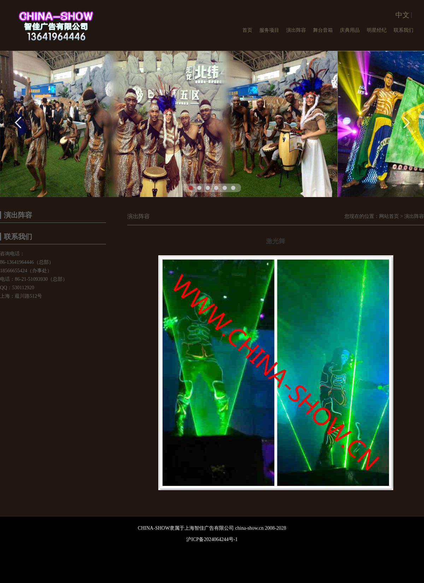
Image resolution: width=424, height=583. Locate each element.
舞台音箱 (323, 30)
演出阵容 (296, 30)
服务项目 (269, 30)
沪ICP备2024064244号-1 (211, 539)
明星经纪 (377, 30)
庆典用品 (350, 30)
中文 (402, 15)
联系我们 (403, 30)
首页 (247, 30)
